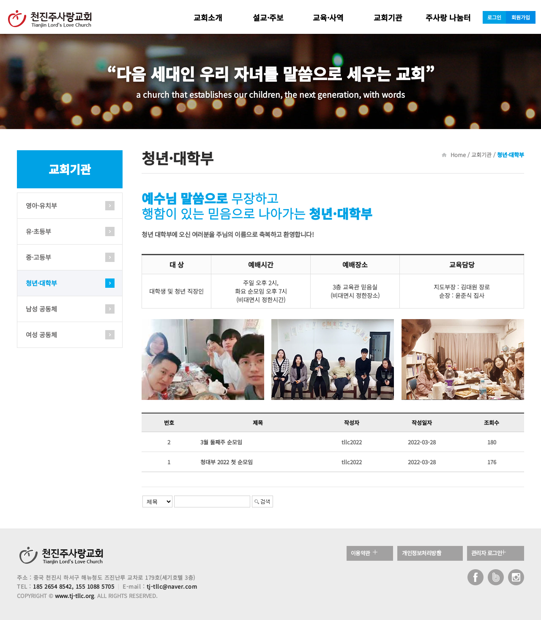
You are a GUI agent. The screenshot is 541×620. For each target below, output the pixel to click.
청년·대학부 (41, 282)
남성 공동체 (41, 308)
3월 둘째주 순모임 (221, 442)
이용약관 (362, 553)
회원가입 (520, 17)
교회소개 (208, 17)
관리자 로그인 (488, 553)
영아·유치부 (41, 205)
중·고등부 (38, 257)
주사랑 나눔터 (448, 17)
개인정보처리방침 (423, 553)
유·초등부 (38, 231)
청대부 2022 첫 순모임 (226, 462)
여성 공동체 (41, 334)
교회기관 (388, 17)
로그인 (494, 17)
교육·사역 (328, 17)
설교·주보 (268, 17)
